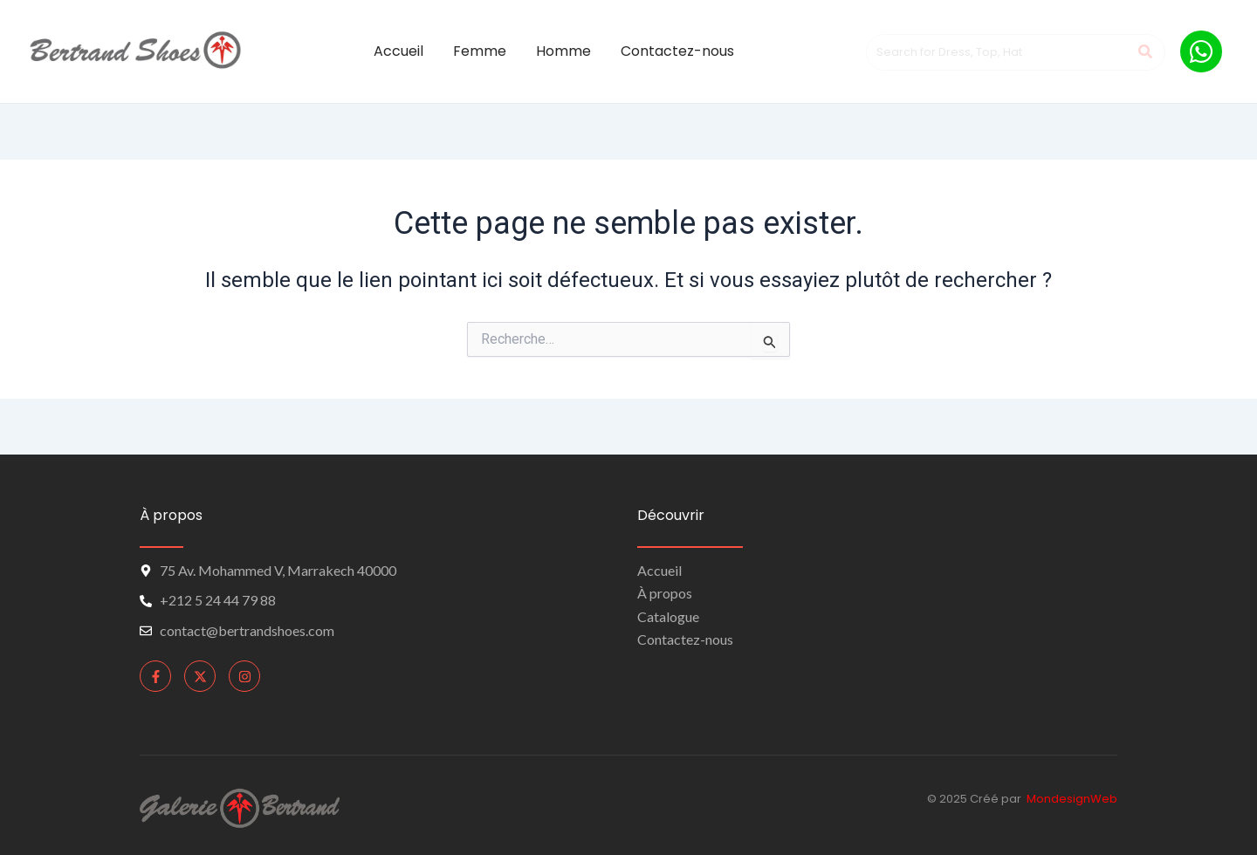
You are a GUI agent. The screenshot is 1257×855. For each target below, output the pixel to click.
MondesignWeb (1072, 798)
